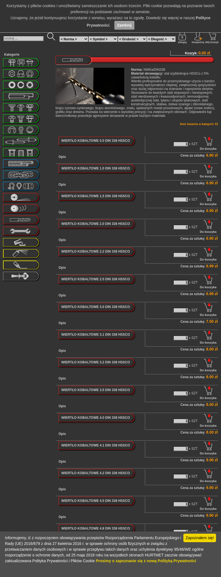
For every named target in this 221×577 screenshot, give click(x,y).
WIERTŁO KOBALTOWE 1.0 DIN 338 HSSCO (95, 168)
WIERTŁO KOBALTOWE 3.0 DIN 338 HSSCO (95, 307)
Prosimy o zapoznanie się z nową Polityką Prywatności (146, 561)
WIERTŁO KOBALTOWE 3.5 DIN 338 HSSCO (95, 390)
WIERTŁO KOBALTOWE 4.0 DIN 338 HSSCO (95, 418)
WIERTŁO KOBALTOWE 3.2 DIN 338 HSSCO (95, 362)
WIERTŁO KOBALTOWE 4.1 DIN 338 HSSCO (95, 445)
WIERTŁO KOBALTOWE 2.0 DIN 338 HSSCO (95, 224)
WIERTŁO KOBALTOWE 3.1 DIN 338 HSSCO (95, 334)
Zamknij (124, 25)
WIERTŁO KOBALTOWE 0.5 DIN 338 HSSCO (95, 141)
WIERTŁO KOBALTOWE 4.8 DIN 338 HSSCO (95, 528)
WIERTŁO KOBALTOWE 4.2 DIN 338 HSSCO (95, 473)
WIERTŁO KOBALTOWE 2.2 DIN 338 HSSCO (95, 251)
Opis (62, 157)
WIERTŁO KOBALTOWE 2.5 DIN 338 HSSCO (95, 279)
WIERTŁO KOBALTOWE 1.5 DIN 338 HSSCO (95, 196)
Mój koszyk (212, 38)
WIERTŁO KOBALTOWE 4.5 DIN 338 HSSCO (95, 501)
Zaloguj (182, 38)
